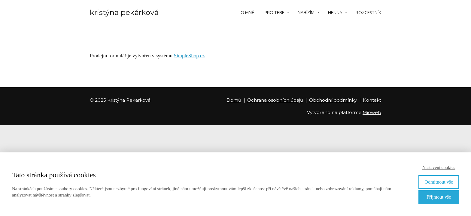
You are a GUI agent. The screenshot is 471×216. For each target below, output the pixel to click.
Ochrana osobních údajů (275, 100)
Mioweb (372, 112)
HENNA (335, 12)
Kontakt (372, 100)
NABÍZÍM (306, 12)
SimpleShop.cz (189, 55)
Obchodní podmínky (333, 100)
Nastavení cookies (438, 167)
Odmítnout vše (438, 181)
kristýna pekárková (124, 12)
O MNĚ (247, 12)
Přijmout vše (439, 197)
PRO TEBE (274, 12)
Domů (233, 100)
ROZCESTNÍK (368, 12)
